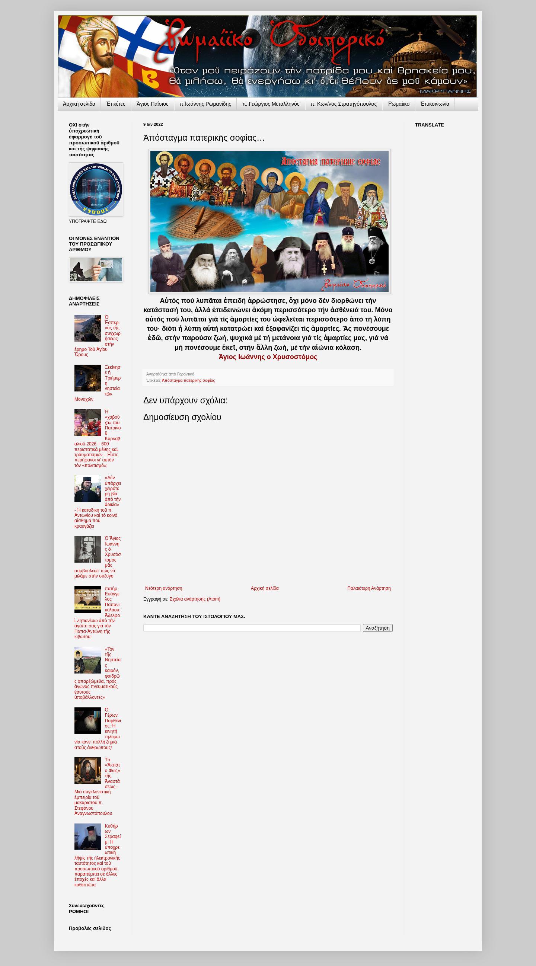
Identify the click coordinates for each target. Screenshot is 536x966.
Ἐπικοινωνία (435, 104)
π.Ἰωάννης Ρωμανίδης (205, 104)
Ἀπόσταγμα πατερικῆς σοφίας (188, 380)
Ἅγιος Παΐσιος (153, 104)
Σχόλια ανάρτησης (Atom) (195, 599)
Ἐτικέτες (115, 104)
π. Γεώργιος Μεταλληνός (270, 104)
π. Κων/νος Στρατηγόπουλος (344, 104)
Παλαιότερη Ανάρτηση (369, 588)
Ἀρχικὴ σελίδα (79, 104)
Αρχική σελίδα (265, 588)
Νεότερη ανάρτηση (163, 588)
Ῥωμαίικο (398, 104)
